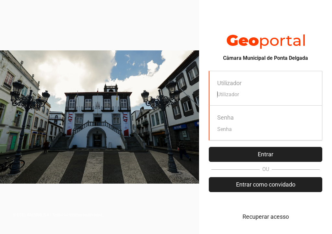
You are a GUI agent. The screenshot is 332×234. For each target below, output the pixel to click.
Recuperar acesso (266, 216)
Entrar (265, 154)
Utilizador (229, 83)
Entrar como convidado (265, 184)
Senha (225, 117)
